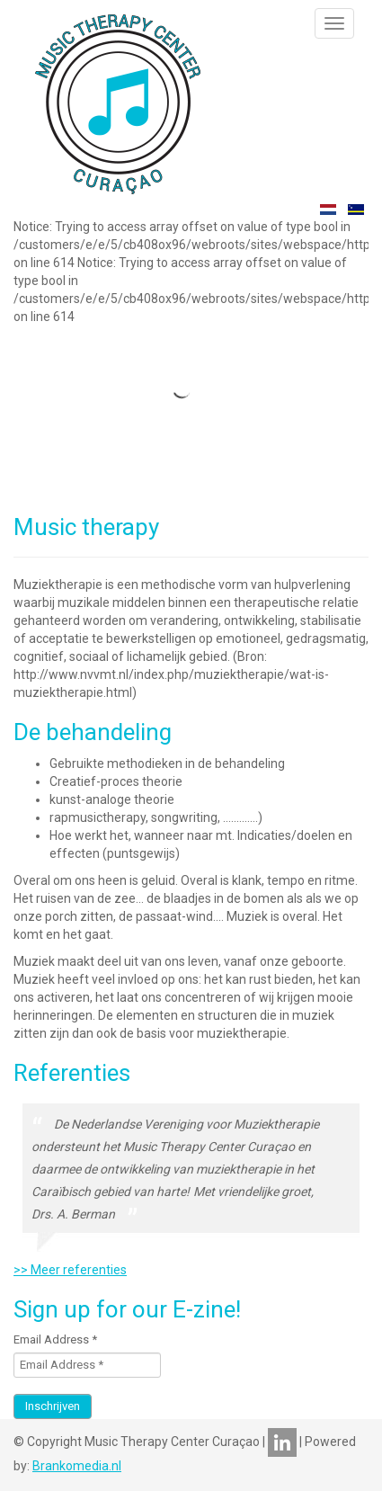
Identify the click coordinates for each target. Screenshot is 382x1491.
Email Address (55, 1339)
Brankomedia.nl (76, 1466)
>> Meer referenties (70, 1270)
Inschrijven (52, 1406)
